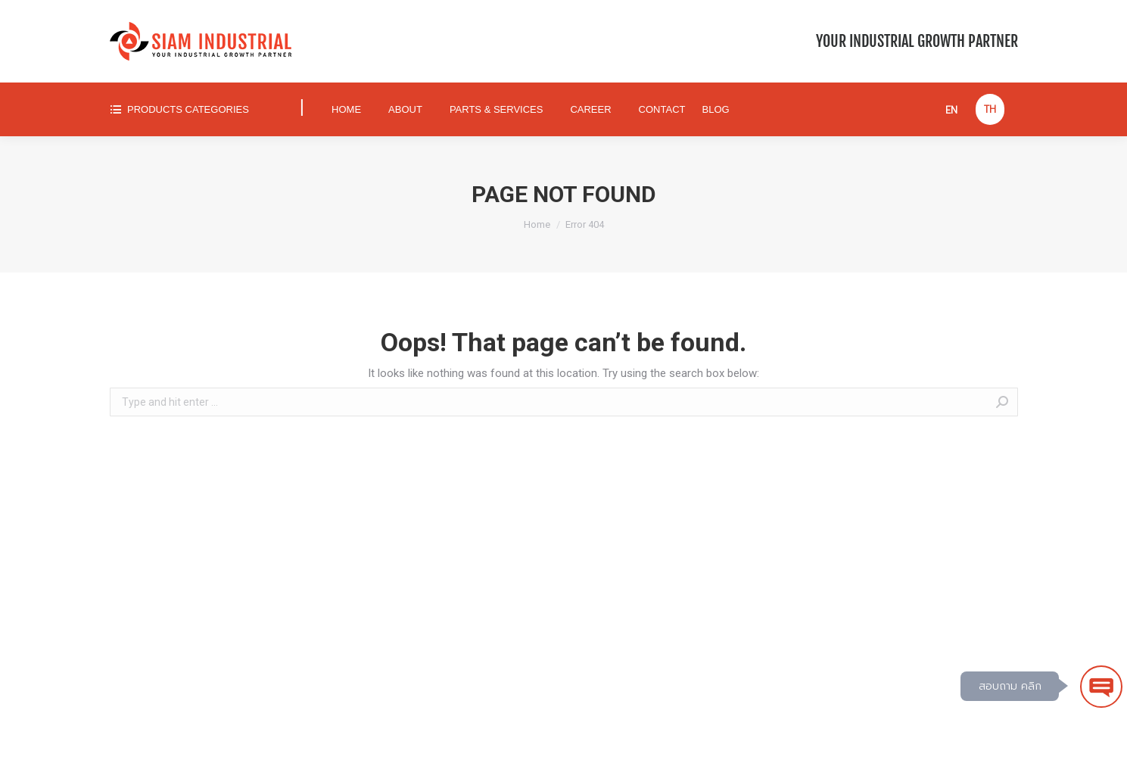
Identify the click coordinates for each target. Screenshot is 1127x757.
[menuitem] (193, 109)
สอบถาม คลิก (1010, 686)
